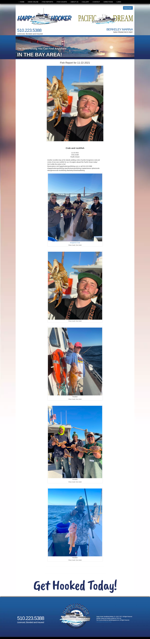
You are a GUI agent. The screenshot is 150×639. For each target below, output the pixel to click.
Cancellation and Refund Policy (103, 622)
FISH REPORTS (47, 2)
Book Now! (127, 8)
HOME (21, 2)
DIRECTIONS (108, 2)
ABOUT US (74, 2)
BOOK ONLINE (33, 2)
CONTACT (96, 2)
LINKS (118, 2)
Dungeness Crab (75, 242)
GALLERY (85, 2)
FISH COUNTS (61, 2)
